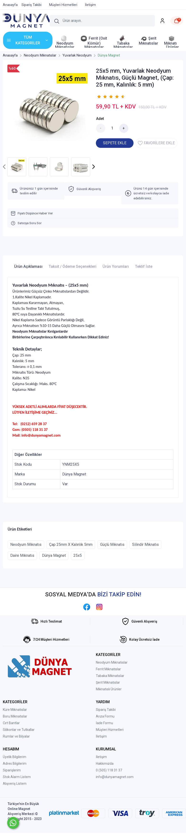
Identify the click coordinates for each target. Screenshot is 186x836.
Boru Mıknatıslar (15, 716)
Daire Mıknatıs (22, 555)
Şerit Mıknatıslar (108, 682)
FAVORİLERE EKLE (156, 143)
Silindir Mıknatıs (145, 544)
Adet (100, 118)
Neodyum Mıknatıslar (112, 662)
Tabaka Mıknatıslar (110, 676)
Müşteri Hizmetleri (110, 730)
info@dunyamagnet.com (115, 777)
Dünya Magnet (54, 555)
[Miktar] (112, 128)
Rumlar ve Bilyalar (16, 736)
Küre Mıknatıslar (15, 710)
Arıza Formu (105, 716)
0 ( (98, 770)
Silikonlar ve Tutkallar (19, 730)
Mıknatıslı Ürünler (109, 689)
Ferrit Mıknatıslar (108, 669)
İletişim (101, 736)
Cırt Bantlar (11, 723)
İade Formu (104, 723)
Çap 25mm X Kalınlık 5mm (71, 544)
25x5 (77, 555)
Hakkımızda (105, 763)
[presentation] (4, 167)
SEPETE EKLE (114, 143)
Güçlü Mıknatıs (112, 544)
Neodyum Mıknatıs (25, 544)
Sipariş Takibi (106, 710)
